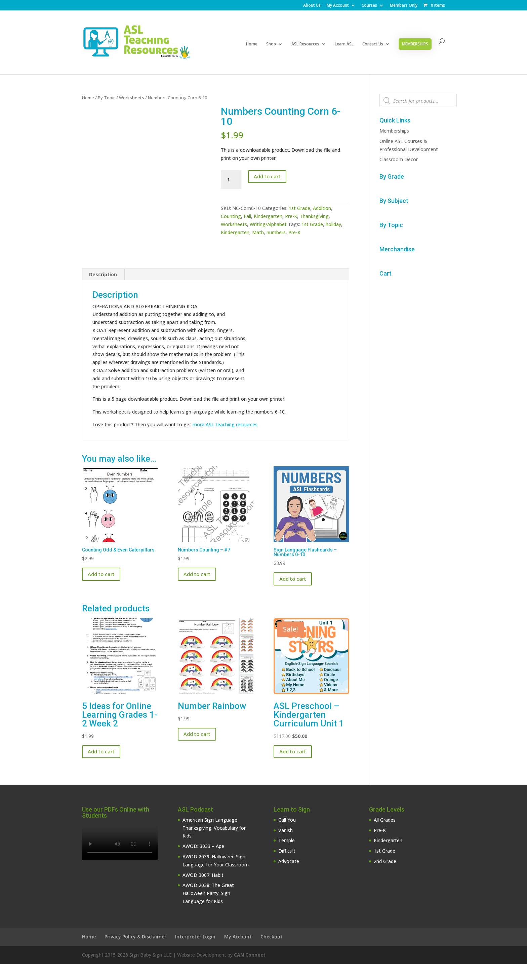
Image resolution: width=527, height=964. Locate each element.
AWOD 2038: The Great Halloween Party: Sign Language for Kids (208, 893)
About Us (312, 5)
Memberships (415, 44)
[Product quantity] (231, 179)
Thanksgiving (314, 216)
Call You (287, 820)
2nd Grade (385, 861)
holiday (333, 224)
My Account (338, 5)
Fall (247, 216)
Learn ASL (344, 44)
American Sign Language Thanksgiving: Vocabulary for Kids (214, 828)
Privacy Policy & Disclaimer (135, 936)
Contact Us (372, 44)
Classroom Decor (398, 159)
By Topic (106, 98)
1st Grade (299, 208)
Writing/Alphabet (268, 224)
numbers (276, 232)
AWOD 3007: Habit (203, 875)
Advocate (288, 861)
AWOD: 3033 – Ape (203, 846)
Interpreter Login (195, 936)
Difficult (286, 851)
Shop (271, 44)
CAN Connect (250, 955)
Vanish (285, 830)
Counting (231, 216)
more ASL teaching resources (225, 424)
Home (251, 44)
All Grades (385, 820)
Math (258, 232)
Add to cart (267, 176)
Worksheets (131, 98)
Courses (369, 5)
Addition (322, 208)
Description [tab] (103, 274)
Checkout (271, 936)
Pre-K (291, 216)
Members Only (403, 5)
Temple (286, 840)
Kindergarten (268, 216)
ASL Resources (305, 44)
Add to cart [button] (101, 574)
